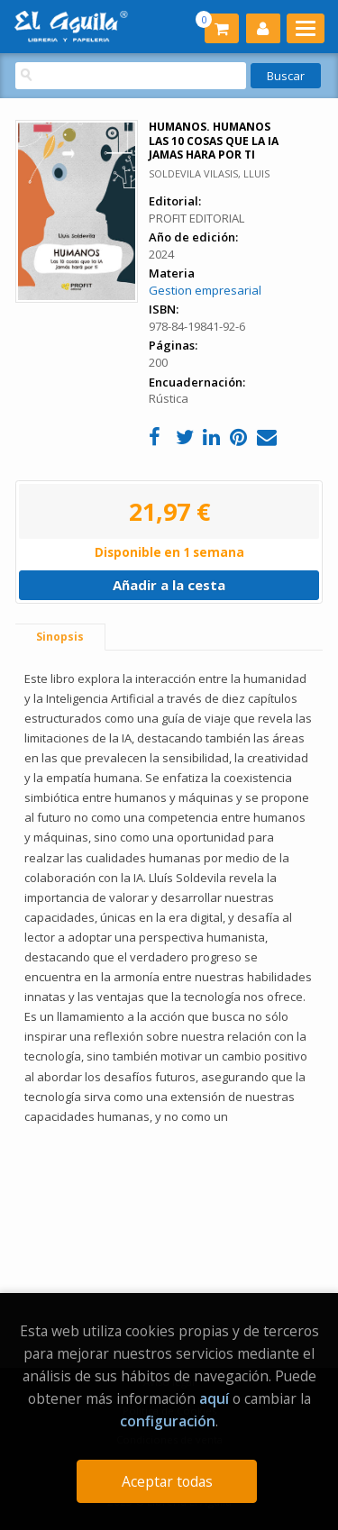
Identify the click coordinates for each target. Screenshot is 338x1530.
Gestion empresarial (205, 290)
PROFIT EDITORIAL (196, 218)
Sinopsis (60, 636)
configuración (167, 1421)
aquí (214, 1398)
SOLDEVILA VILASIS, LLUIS (209, 173)
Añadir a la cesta (169, 585)
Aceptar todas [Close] (167, 1481)
